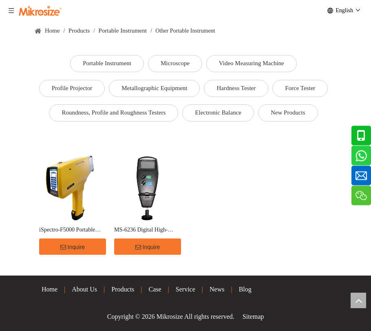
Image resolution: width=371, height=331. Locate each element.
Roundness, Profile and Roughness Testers (114, 112)
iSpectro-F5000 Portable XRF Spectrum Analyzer (67, 230)
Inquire (72, 247)
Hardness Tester (236, 88)
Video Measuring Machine (251, 63)
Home (49, 289)
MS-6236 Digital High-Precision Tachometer (141, 230)
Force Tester (300, 88)
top (358, 300)
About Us (84, 289)
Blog (245, 289)
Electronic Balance (218, 112)
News (217, 289)
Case (155, 289)
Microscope (175, 63)
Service (185, 289)
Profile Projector (72, 88)
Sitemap (253, 316)
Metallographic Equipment (154, 88)
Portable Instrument (107, 63)
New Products (288, 112)
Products (122, 289)
